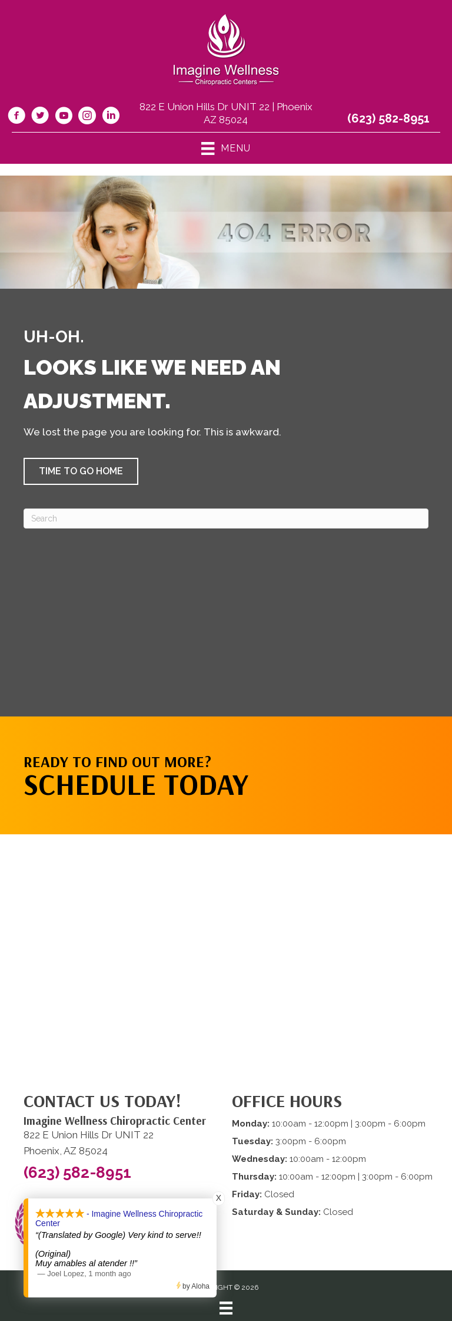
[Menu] (226, 1308)
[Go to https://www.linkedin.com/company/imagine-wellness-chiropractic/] (110, 117)
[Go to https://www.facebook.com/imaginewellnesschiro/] (16, 117)
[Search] (226, 518)
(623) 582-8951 (388, 118)
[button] (81, 471)
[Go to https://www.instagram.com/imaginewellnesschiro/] (87, 117)
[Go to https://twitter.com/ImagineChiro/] (40, 117)
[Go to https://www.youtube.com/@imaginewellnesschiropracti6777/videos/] (63, 117)
